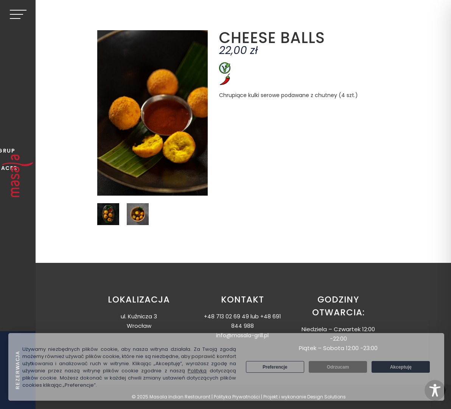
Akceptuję (401, 367)
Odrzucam (338, 367)
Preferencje (275, 367)
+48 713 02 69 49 (226, 316)
